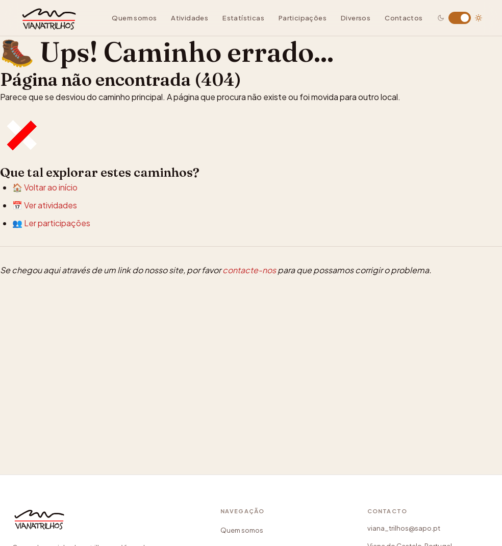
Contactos (404, 18)
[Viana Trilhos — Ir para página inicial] (55, 18)
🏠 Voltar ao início (45, 187)
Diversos (355, 18)
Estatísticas (243, 18)
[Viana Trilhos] (45, 534)
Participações (303, 18)
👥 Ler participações (51, 223)
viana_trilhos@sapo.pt (403, 528)
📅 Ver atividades (44, 205)
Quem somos (134, 18)
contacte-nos (249, 270)
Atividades (189, 18)
